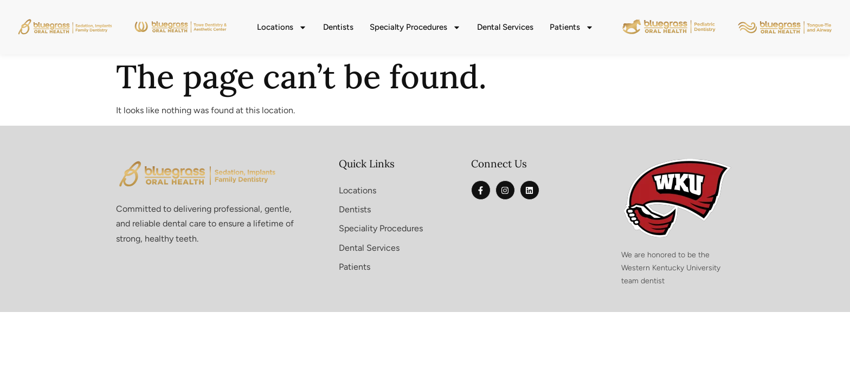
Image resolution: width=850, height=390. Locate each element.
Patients (572, 27)
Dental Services (505, 27)
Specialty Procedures (415, 27)
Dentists (338, 27)
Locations (282, 27)
